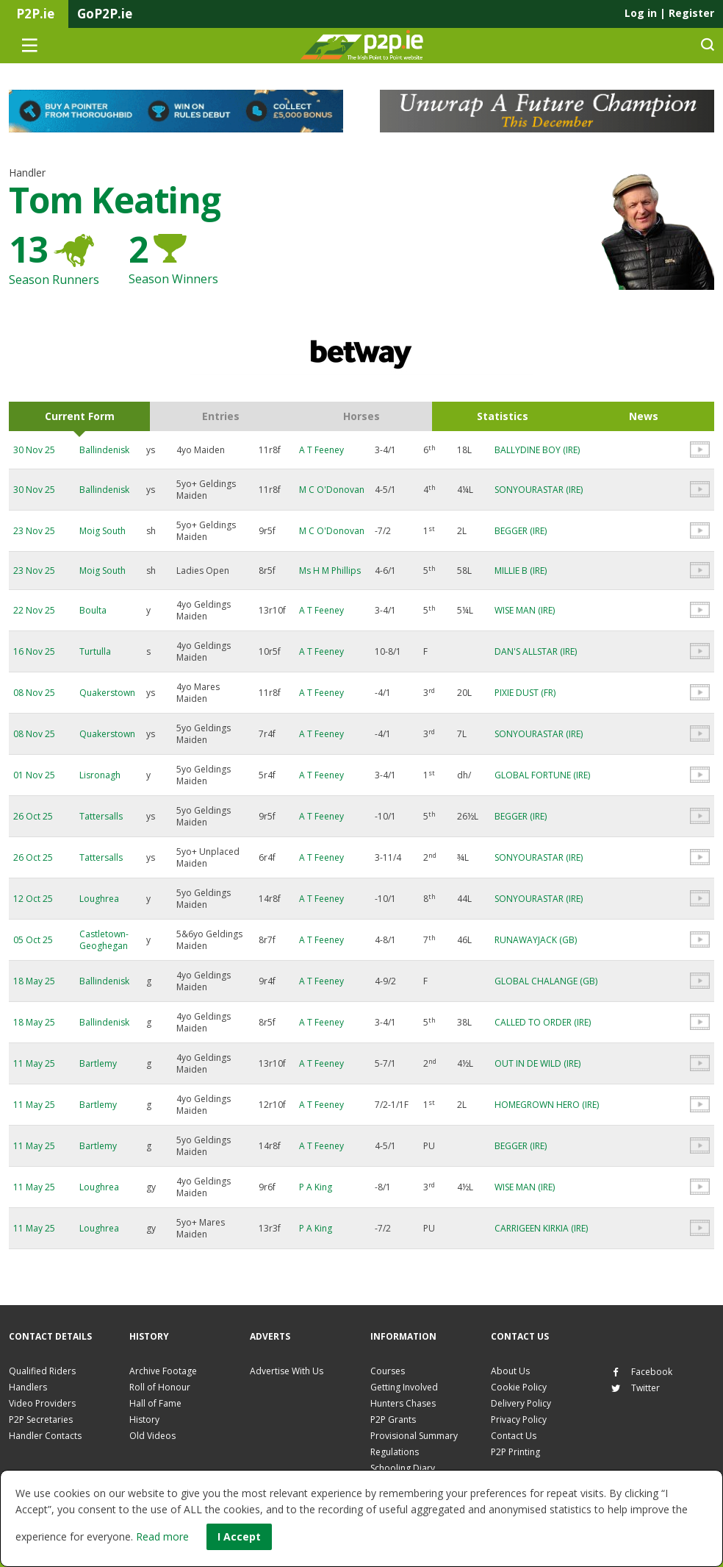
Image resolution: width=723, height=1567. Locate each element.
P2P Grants (393, 1419)
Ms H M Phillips (330, 570)
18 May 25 (34, 981)
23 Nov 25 (34, 531)
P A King (315, 1187)
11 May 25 (34, 1063)
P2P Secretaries (41, 1419)
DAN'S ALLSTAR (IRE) (535, 651)
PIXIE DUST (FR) (524, 692)
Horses (361, 416)
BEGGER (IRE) (520, 531)
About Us (510, 1371)
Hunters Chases (403, 1403)
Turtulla (95, 651)
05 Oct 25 (33, 940)
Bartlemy (98, 1063)
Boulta (93, 610)
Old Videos (152, 1435)
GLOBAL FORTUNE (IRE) (542, 775)
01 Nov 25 (34, 775)
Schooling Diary (402, 1468)
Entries (221, 416)
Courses (387, 1371)
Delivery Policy (521, 1403)
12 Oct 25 (33, 898)
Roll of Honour (159, 1387)
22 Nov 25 (34, 610)
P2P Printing (515, 1452)
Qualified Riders (42, 1371)
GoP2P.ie (104, 13)
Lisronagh (99, 775)
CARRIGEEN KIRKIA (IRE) (541, 1228)
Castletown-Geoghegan (104, 940)
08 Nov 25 (34, 692)
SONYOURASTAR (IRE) (538, 489)
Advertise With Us (286, 1371)
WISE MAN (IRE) (524, 610)
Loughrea (99, 898)
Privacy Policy (519, 1419)
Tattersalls (101, 816)
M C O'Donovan (331, 489)
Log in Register (669, 13)
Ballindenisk (104, 450)
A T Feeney (321, 450)
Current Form (80, 416)
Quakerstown (107, 692)
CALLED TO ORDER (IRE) (542, 1022)
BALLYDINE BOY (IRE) (537, 450)
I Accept (239, 1536)
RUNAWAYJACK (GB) (535, 940)
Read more (162, 1536)
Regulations (394, 1452)
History (144, 1419)
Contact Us (513, 1435)
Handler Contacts (45, 1435)
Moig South (102, 531)
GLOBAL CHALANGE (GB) (545, 981)
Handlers (28, 1387)
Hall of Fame (155, 1403)
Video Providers (42, 1403)
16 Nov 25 (34, 651)
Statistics (502, 416)
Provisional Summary (414, 1435)
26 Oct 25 (33, 816)
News (643, 416)
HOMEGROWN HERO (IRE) (546, 1104)
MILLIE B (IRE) (520, 570)
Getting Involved (404, 1387)
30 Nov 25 (34, 450)
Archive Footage (163, 1371)
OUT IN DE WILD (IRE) (537, 1063)
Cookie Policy (519, 1387)
